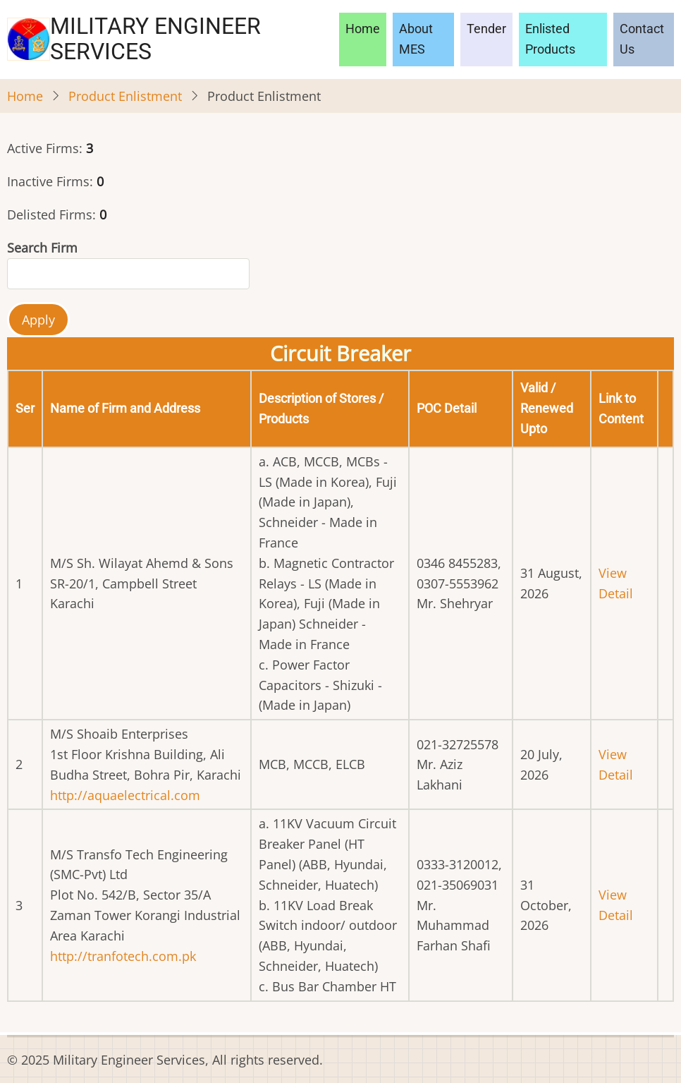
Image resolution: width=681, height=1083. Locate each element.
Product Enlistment (125, 95)
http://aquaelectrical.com (125, 795)
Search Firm (42, 247)
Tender (486, 28)
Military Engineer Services (155, 39)
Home (362, 28)
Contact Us (642, 38)
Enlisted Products (550, 38)
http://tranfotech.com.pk (123, 956)
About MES (416, 38)
